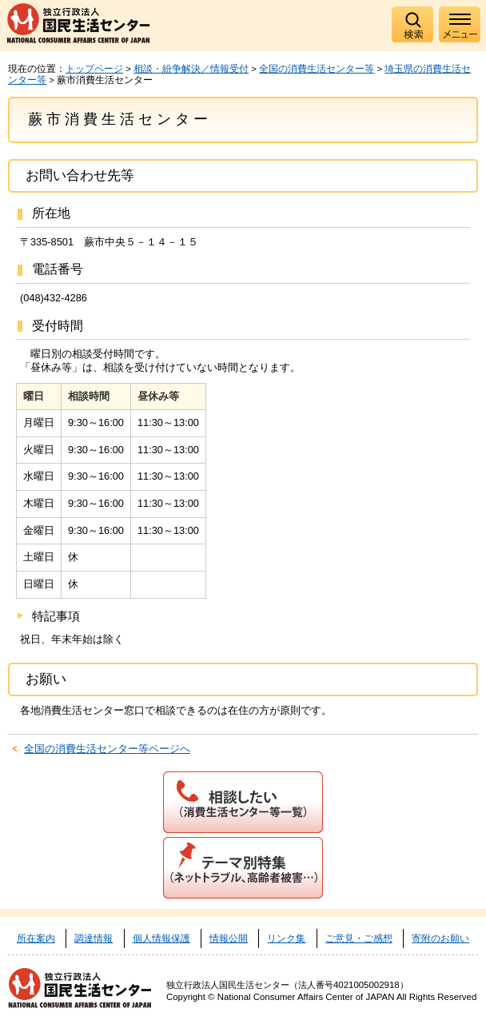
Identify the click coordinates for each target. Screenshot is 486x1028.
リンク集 (286, 938)
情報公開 (228, 938)
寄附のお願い (440, 938)
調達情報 (93, 938)
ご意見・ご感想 (358, 938)
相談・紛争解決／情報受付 (191, 69)
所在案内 (36, 938)
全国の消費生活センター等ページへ (107, 749)
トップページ (94, 69)
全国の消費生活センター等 (316, 69)
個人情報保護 (161, 938)
